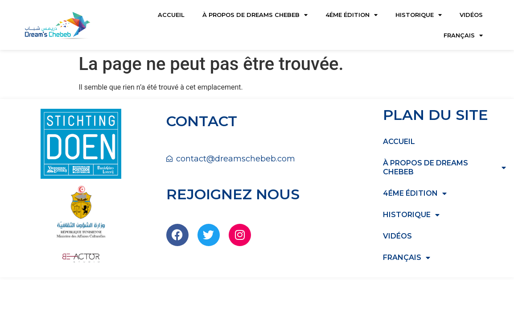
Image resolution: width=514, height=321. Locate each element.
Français (463, 35)
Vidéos (471, 14)
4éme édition (351, 15)
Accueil (171, 14)
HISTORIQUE (418, 15)
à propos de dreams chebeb (255, 15)
